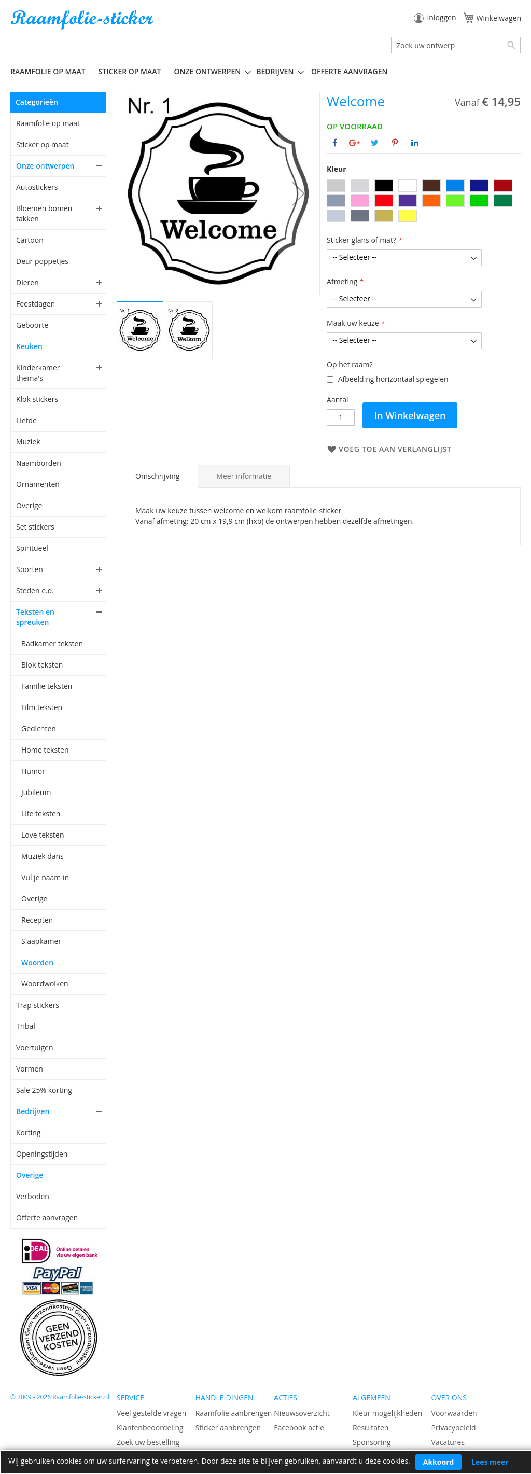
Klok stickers (37, 399)
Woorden (37, 962)
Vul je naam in (45, 877)
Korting (28, 1132)
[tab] (157, 476)
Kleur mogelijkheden (387, 1413)
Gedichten (38, 728)
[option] (336, 185)
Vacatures (448, 1442)
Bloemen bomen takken (44, 213)
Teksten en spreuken (35, 617)
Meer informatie (243, 476)
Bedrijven (32, 1111)
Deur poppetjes (42, 261)
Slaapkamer (41, 941)
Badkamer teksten (52, 643)
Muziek (28, 442)
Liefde (26, 420)
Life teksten (40, 813)
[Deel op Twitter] (375, 142)
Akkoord (438, 1462)
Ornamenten (38, 484)
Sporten (29, 569)
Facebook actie (299, 1428)
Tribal (25, 1026)
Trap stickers (37, 1005)
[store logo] (83, 20)
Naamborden (38, 463)
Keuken (29, 346)
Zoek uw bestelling (148, 1442)
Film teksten (41, 707)
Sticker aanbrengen (228, 1428)
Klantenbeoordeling (150, 1428)
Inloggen (441, 17)
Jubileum (36, 792)
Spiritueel (32, 548)
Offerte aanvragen (47, 1217)
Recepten (37, 920)
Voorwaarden (454, 1413)
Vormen (29, 1069)
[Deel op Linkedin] (414, 142)
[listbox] (424, 202)
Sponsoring (372, 1442)
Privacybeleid (453, 1428)
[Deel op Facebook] (334, 142)
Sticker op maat (42, 144)
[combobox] (456, 45)
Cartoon (30, 240)
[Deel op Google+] (354, 142)
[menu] (265, 71)
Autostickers (37, 187)
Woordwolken (44, 984)
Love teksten (42, 835)
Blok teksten (42, 665)
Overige (29, 505)
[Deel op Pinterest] (395, 142)
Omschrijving (157, 476)
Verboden (32, 1196)
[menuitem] (51, 71)
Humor (33, 771)
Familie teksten (46, 686)
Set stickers (35, 527)
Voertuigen (34, 1047)
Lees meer (490, 1462)
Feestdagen (35, 304)
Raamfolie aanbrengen (233, 1413)
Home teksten (45, 750)
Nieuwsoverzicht (301, 1413)
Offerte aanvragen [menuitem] (349, 71)
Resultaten (371, 1428)
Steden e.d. (35, 590)
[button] (298, 193)
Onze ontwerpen (45, 166)
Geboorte (32, 325)
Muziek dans (42, 856)
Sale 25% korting (44, 1090)
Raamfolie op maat (48, 123)
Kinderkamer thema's (38, 373)
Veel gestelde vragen (151, 1413)
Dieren (27, 282)
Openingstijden (41, 1154)
